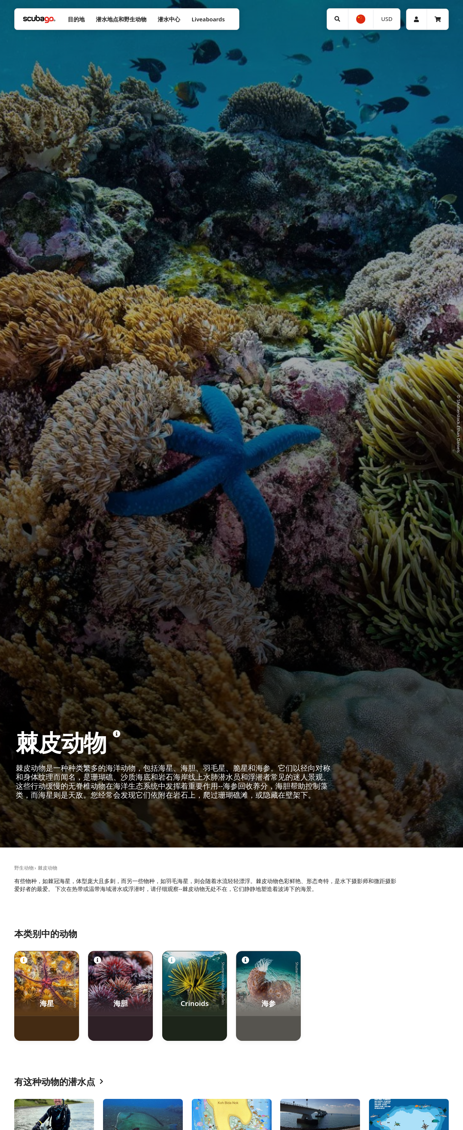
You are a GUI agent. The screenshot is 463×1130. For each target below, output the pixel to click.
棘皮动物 (47, 867)
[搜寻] (337, 19)
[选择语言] (360, 19)
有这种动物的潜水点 (58, 1082)
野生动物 (24, 867)
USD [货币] (387, 18)
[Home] (39, 19)
